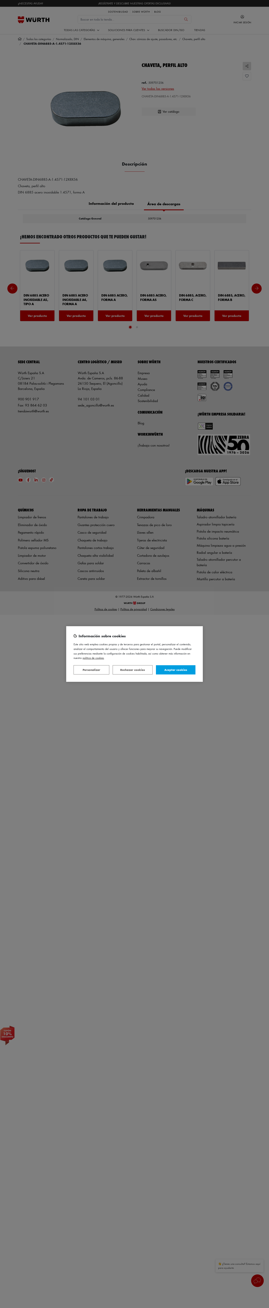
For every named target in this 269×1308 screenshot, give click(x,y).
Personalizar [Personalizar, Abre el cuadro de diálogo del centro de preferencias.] (91, 670)
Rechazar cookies (132, 670)
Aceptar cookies (175, 670)
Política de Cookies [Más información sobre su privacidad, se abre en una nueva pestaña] (93, 658)
